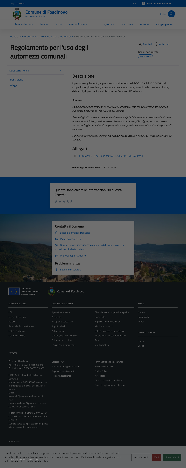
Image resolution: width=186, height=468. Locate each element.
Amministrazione (24, 24)
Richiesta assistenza (61, 375)
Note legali (100, 375)
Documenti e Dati (16, 335)
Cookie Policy (101, 371)
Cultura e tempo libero (62, 340)
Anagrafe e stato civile (62, 321)
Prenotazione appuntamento (65, 366)
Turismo (98, 340)
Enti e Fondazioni (16, 331)
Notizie (141, 312)
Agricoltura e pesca (61, 312)
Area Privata (14, 441)
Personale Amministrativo (21, 326)
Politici (11, 321)
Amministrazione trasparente (109, 361)
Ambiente (56, 317)
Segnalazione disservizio (63, 371)
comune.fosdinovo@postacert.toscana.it (27, 403)
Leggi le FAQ (58, 361)
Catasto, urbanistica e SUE (64, 335)
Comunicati (143, 317)
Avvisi (141, 321)
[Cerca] (171, 13)
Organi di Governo (17, 317)
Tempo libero (127, 24)
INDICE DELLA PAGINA (35, 70)
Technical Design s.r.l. (28, 459)
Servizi (58, 24)
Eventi (141, 345)
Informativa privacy (104, 366)
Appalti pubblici (59, 326)
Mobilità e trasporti (104, 326)
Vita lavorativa (102, 345)
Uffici (10, 312)
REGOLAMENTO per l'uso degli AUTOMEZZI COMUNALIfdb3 (110, 156)
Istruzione (144, 24)
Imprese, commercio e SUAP (108, 321)
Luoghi (141, 341)
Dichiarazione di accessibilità (108, 380)
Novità (44, 24)
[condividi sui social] (145, 44)
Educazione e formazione (64, 345)
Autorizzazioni (58, 331)
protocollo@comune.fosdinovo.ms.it (25, 396)
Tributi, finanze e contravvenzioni (110, 335)
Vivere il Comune (78, 24)
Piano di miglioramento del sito (109, 385)
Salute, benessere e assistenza (109, 331)
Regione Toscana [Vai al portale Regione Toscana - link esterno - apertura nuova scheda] (18, 3)
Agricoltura (109, 24)
